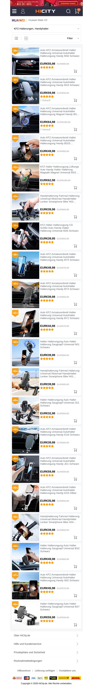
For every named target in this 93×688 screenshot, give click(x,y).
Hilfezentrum (24, 670)
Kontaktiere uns (67, 670)
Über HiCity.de (22, 635)
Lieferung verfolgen (45, 670)
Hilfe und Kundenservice (27, 643)
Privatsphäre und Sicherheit (29, 652)
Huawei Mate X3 (38, 20)
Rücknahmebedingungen (28, 660)
